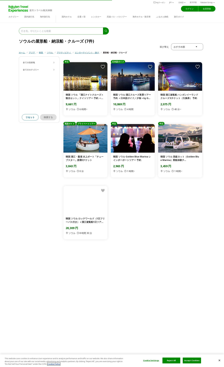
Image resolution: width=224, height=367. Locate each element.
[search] (106, 31)
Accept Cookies (191, 360)
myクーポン (159, 2)
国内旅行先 (29, 16)
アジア (32, 52)
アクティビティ (64, 52)
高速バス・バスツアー (117, 16)
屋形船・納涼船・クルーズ (115, 52)
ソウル (50, 52)
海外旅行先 (45, 16)
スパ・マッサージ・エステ (84, 58)
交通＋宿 (81, 16)
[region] (112, 360)
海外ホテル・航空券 (142, 16)
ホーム (22, 52)
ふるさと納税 (162, 16)
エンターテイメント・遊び (87, 52)
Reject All (171, 360)
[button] (171, 2)
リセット (30, 124)
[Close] (219, 360)
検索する (48, 124)
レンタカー (96, 16)
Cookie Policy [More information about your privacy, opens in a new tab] (53, 364)
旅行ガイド (179, 16)
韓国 (41, 52)
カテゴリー (14, 16)
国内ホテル (67, 16)
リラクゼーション (108, 58)
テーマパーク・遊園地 (58, 58)
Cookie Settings (151, 360)
